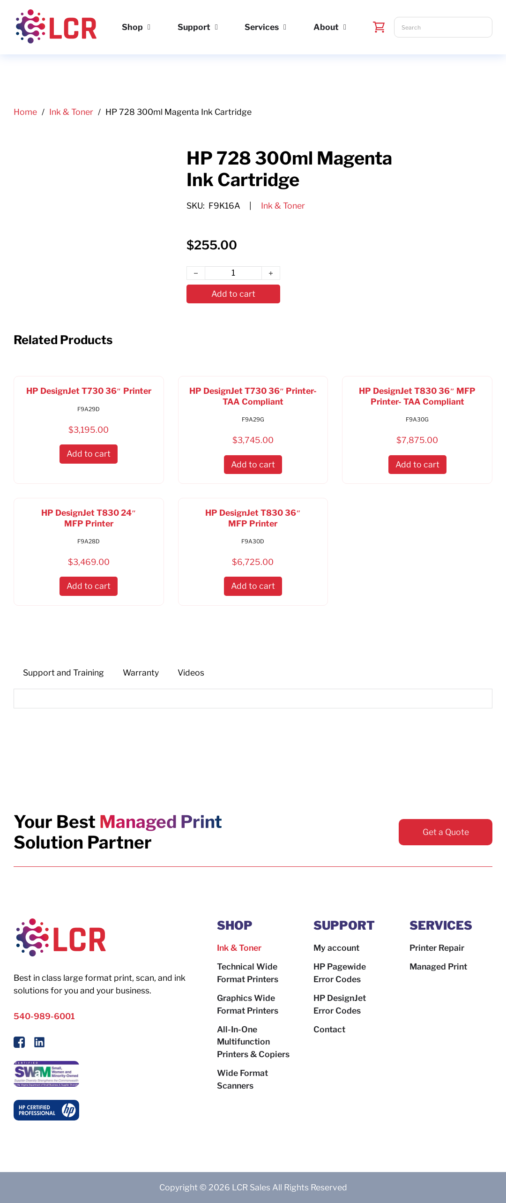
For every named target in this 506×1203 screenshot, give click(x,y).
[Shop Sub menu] (149, 27)
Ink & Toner (71, 112)
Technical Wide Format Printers (247, 973)
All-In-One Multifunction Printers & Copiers (253, 1041)
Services (262, 27)
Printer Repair (436, 948)
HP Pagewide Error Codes (339, 973)
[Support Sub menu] (216, 27)
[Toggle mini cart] (379, 27)
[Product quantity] (233, 273)
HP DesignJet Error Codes (339, 1004)
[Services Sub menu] (284, 27)
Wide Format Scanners (242, 1079)
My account (336, 948)
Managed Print (438, 966)
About (326, 27)
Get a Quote (446, 832)
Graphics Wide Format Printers (247, 1004)
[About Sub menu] (344, 27)
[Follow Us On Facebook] (19, 1044)
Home (25, 112)
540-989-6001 (44, 1016)
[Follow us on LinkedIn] (39, 1044)
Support (194, 27)
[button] (89, 454)
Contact (329, 1029)
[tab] (63, 673)
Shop (132, 27)
